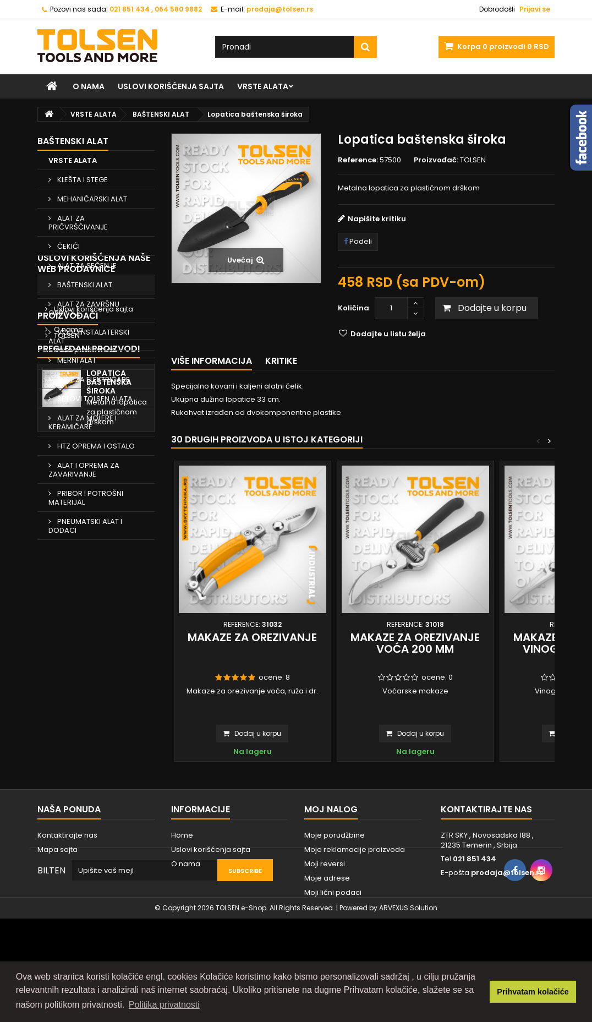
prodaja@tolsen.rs (507, 916)
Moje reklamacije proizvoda (354, 893)
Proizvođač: (436, 160)
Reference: (358, 160)
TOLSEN (66, 699)
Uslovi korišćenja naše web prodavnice (93, 564)
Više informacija (211, 360)
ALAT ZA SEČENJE (86, 265)
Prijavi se (534, 9)
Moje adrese (327, 922)
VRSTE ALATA (262, 86)
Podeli (358, 241)
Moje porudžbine (334, 879)
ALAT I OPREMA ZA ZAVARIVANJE (83, 469)
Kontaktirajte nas (67, 879)
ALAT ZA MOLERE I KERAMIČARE (82, 422)
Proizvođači (67, 679)
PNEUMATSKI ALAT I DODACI (85, 525)
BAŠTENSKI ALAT (84, 285)
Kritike (281, 360)
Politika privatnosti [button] (164, 1004)
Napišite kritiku (377, 219)
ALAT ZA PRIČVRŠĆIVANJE (78, 222)
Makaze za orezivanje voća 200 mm (415, 643)
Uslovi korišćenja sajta (171, 86)
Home (64, 589)
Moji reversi (324, 908)
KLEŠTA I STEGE (82, 179)
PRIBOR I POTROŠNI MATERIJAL (85, 497)
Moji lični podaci (332, 936)
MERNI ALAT (76, 360)
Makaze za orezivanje (252, 637)
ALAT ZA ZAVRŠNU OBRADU (83, 308)
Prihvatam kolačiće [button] (532, 991)
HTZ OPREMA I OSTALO (95, 446)
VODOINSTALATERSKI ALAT (88, 336)
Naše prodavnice (84, 651)
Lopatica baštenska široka (108, 761)
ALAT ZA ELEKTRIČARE (93, 379)
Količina (353, 308)
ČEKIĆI (68, 246)
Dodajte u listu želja (387, 334)
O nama (89, 86)
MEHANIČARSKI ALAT (91, 199)
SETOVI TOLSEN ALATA (94, 399)
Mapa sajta (57, 893)
